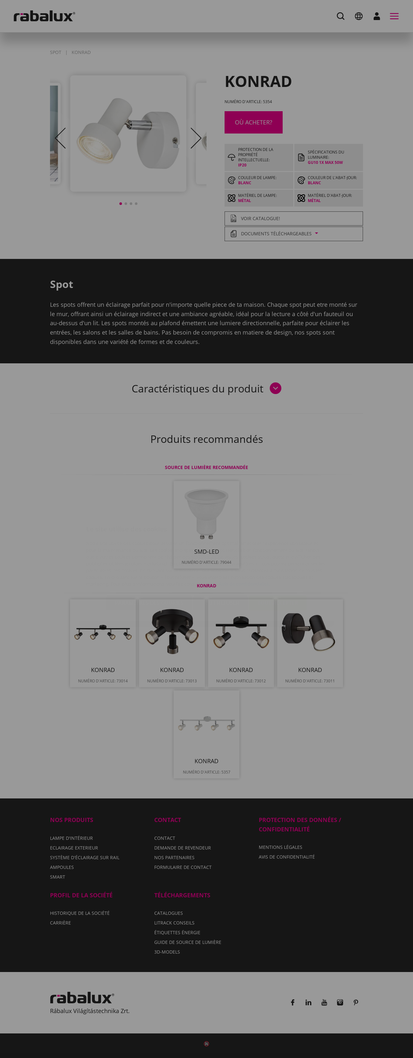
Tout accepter (277, 564)
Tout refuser (220, 564)
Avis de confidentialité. (244, 545)
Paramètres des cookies (149, 564)
